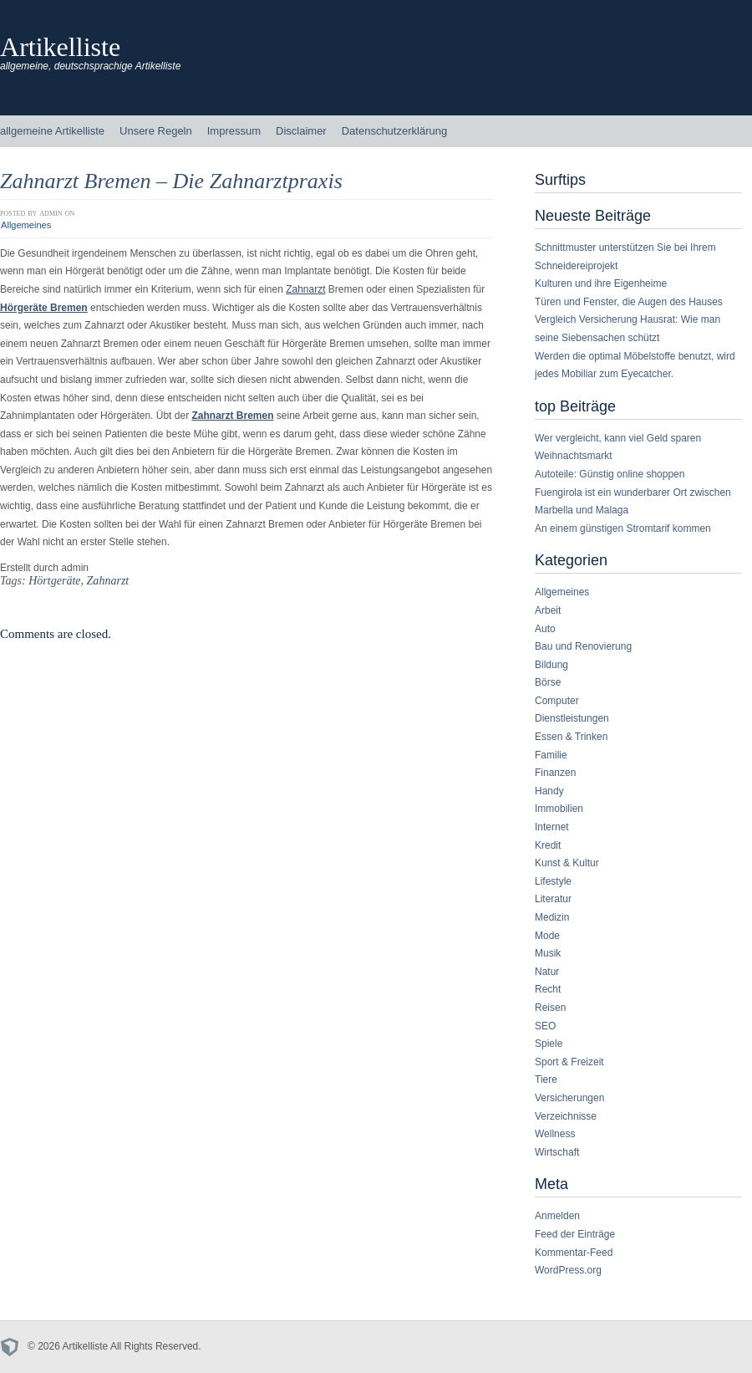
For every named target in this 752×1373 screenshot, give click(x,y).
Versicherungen (569, 1098)
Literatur (553, 899)
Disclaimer (301, 131)
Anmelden (557, 1216)
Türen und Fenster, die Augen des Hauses (629, 302)
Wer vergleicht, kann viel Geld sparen (618, 438)
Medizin (552, 917)
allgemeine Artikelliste (52, 131)
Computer (557, 701)
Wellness (555, 1134)
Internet (552, 827)
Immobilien (559, 808)
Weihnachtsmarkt (573, 456)
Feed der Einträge (575, 1234)
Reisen (550, 1007)
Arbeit (548, 610)
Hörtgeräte (54, 580)
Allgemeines (26, 225)
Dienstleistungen (572, 718)
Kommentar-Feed (573, 1252)
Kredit (548, 845)
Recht (548, 989)
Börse (548, 682)
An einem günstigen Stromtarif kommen (623, 528)
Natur (547, 971)
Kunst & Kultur (567, 863)
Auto (545, 629)
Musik (548, 953)
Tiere (546, 1079)
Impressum (234, 131)
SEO (545, 1026)
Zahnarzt (305, 289)
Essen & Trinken (571, 737)
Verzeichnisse (566, 1116)
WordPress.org (568, 1270)
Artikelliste (60, 47)
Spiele (548, 1043)
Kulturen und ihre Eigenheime (601, 283)
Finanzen (555, 772)
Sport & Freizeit (569, 1062)
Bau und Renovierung (583, 646)
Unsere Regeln (155, 131)
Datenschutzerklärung (394, 131)
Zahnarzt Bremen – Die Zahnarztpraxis (171, 181)
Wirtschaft (557, 1152)
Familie (551, 755)
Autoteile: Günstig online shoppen (609, 474)
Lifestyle (553, 881)
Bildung (551, 665)
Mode (547, 936)
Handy (549, 791)
